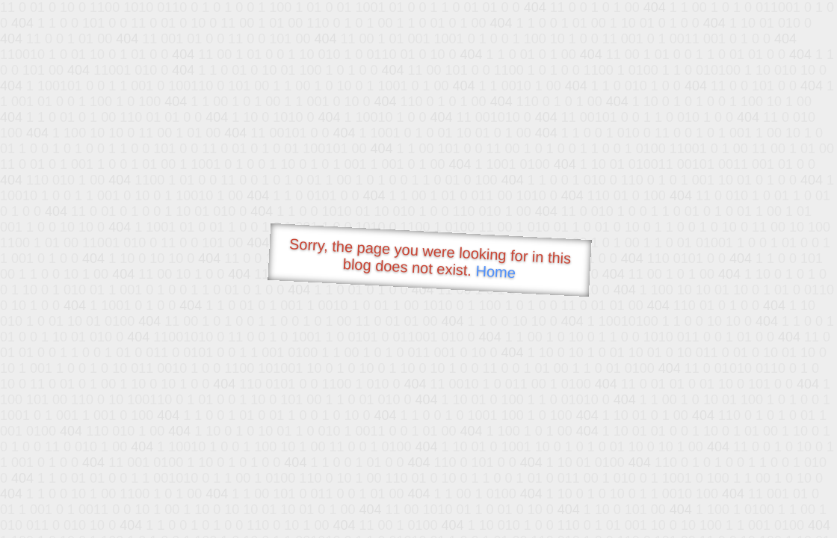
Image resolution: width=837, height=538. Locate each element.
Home (495, 271)
